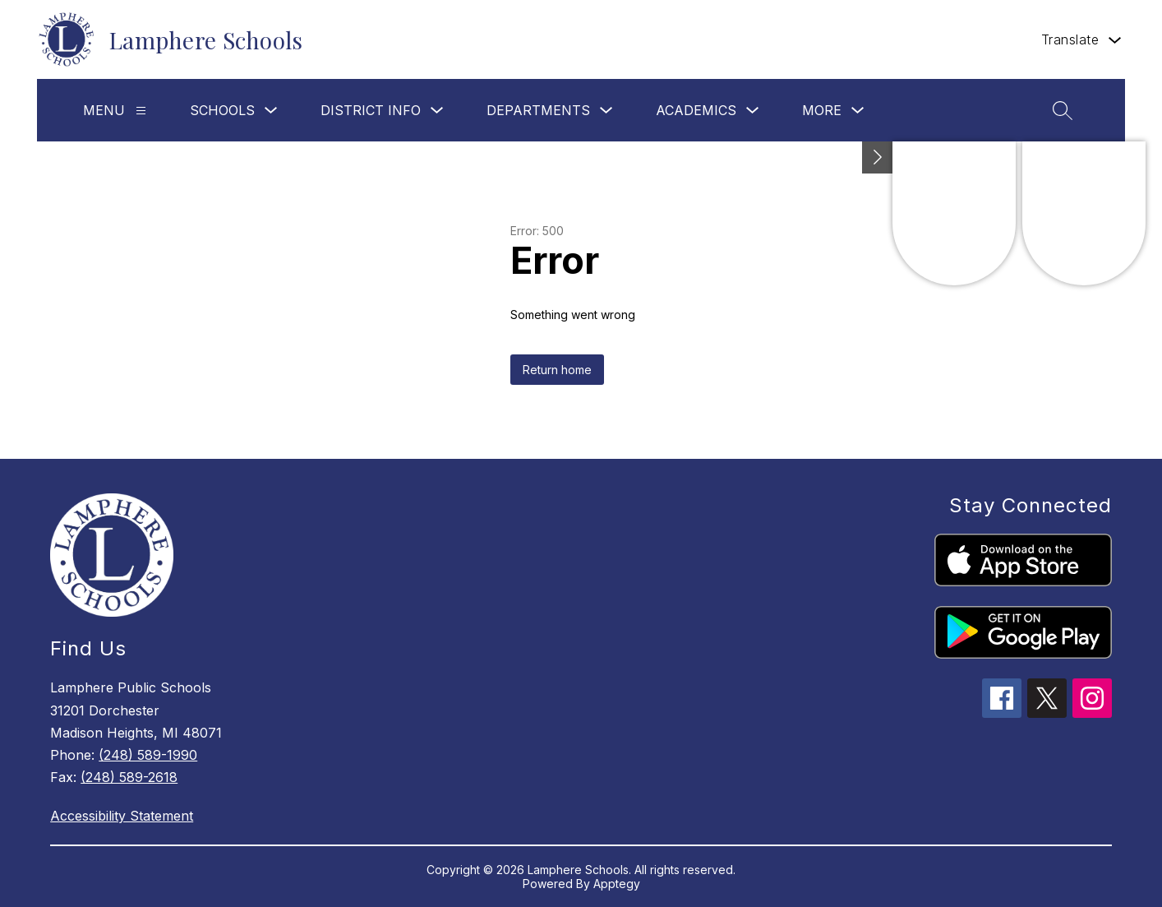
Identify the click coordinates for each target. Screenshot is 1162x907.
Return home (557, 370)
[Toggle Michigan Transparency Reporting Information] (877, 157)
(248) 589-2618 (129, 777)
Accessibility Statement (121, 816)
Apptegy (616, 884)
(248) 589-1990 (148, 755)
